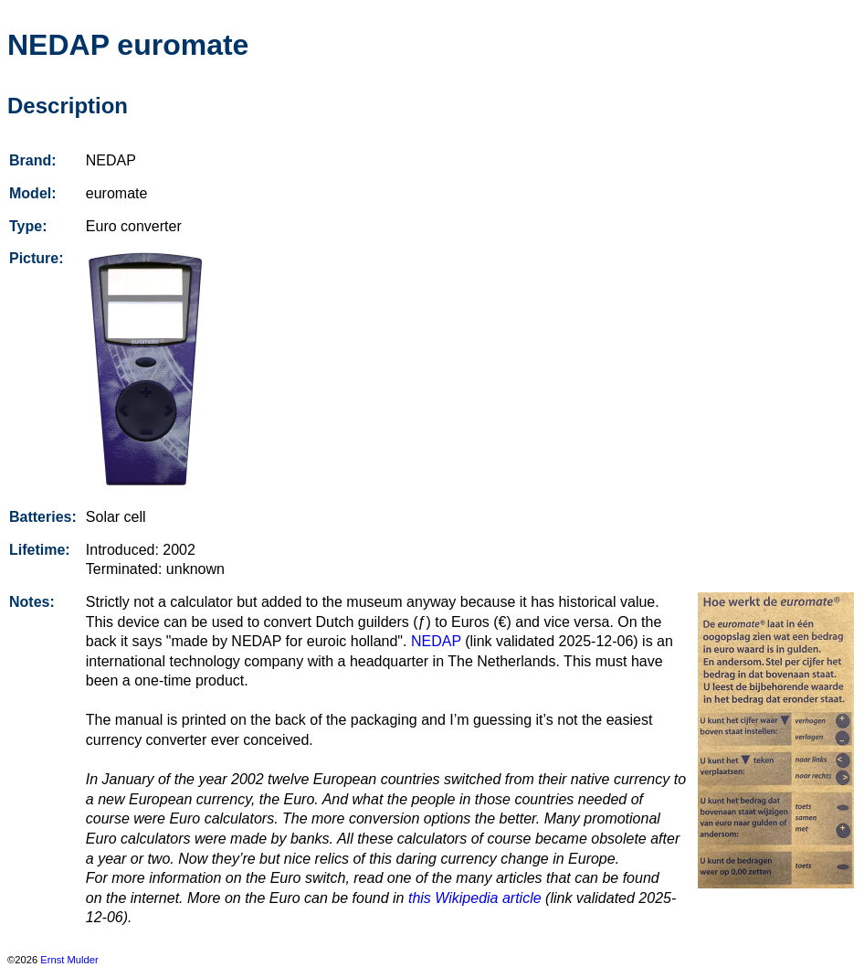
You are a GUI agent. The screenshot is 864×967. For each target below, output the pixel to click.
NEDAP (436, 641)
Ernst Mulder (69, 959)
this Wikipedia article (475, 898)
